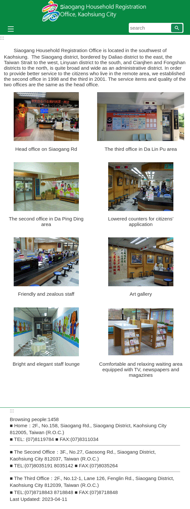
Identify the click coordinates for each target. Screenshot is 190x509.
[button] (177, 28)
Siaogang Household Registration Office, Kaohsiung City (95, 11)
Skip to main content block (3, 3)
